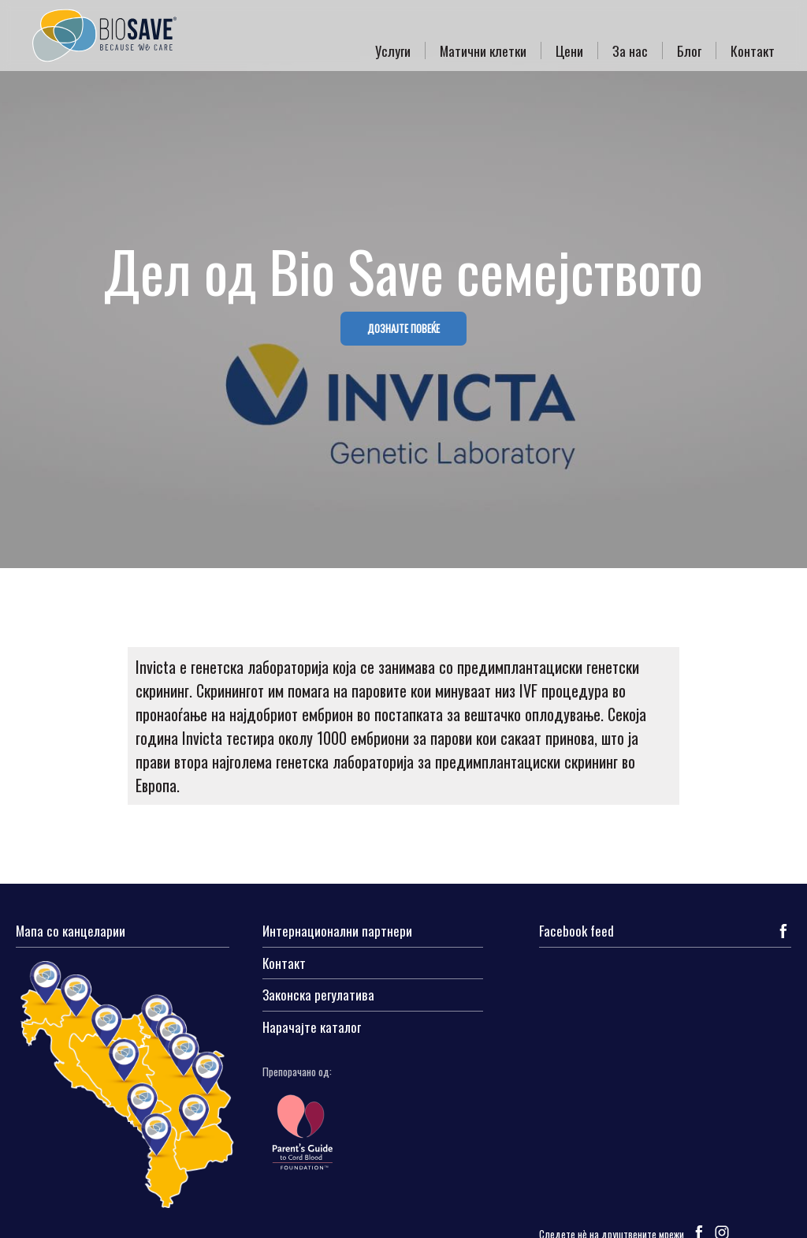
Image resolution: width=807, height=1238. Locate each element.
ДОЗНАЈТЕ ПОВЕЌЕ (403, 328)
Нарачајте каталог (311, 1028)
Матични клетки (483, 50)
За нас (630, 50)
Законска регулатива (318, 995)
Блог (689, 50)
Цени (569, 50)
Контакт (753, 50)
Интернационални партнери (337, 932)
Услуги (393, 50)
